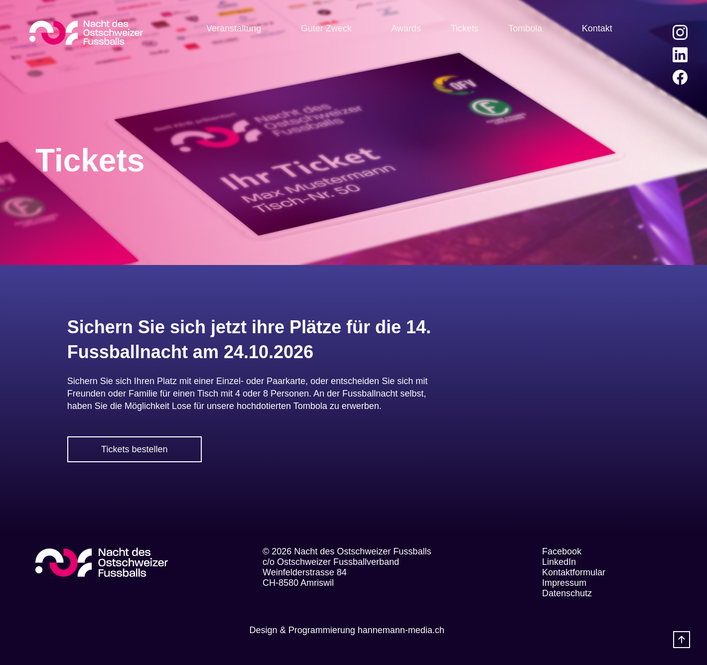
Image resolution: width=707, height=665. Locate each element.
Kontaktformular (573, 572)
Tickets (464, 28)
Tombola (525, 28)
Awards (406, 28)
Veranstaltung (233, 28)
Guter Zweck (326, 28)
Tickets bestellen (134, 449)
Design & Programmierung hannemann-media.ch (347, 630)
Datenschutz (567, 593)
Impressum (564, 583)
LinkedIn (559, 562)
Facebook (561, 551)
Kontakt (597, 28)
